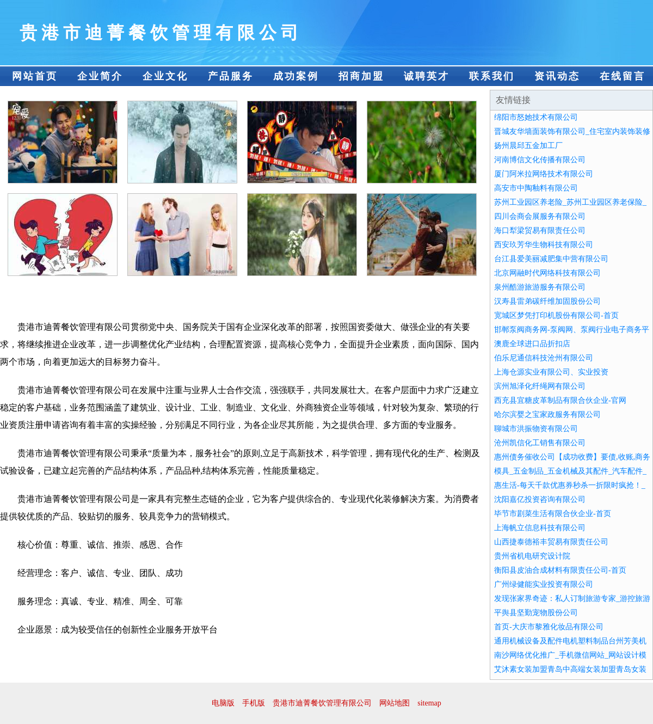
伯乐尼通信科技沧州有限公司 (543, 358)
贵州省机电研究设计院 (532, 556)
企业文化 (165, 76)
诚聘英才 (426, 76)
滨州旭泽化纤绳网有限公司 (540, 386)
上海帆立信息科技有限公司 (540, 528)
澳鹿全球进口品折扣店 (532, 344)
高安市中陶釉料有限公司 (536, 188)
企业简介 (100, 76)
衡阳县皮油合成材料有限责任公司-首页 (560, 570)
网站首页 (35, 76)
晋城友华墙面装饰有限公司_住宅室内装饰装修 (572, 131)
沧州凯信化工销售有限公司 (540, 443)
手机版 (253, 703)
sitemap (429, 703)
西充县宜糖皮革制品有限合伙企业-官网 (560, 400)
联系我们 (492, 76)
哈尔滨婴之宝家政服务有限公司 (547, 414)
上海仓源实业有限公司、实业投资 (551, 372)
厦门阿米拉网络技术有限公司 (543, 174)
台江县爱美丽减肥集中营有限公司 (551, 259)
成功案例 (296, 76)
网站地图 (394, 703)
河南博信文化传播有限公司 (540, 160)
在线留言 (622, 76)
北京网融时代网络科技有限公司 (547, 273)
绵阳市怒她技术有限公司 (536, 117)
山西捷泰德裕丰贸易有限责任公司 (551, 542)
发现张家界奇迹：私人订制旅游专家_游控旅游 (572, 598)
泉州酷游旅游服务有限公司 (540, 287)
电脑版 (223, 703)
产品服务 (231, 76)
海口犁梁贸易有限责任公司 (540, 230)
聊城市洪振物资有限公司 (536, 429)
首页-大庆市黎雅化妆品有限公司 (548, 627)
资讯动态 (557, 76)
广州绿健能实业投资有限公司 (543, 584)
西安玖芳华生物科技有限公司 (543, 245)
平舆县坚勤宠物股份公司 (536, 613)
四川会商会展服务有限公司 (540, 216)
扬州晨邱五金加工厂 (528, 146)
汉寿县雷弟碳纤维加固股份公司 (547, 301)
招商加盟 (361, 76)
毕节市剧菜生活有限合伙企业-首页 (552, 514)
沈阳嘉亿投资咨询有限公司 (540, 499)
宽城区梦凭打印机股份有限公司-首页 (556, 315)
